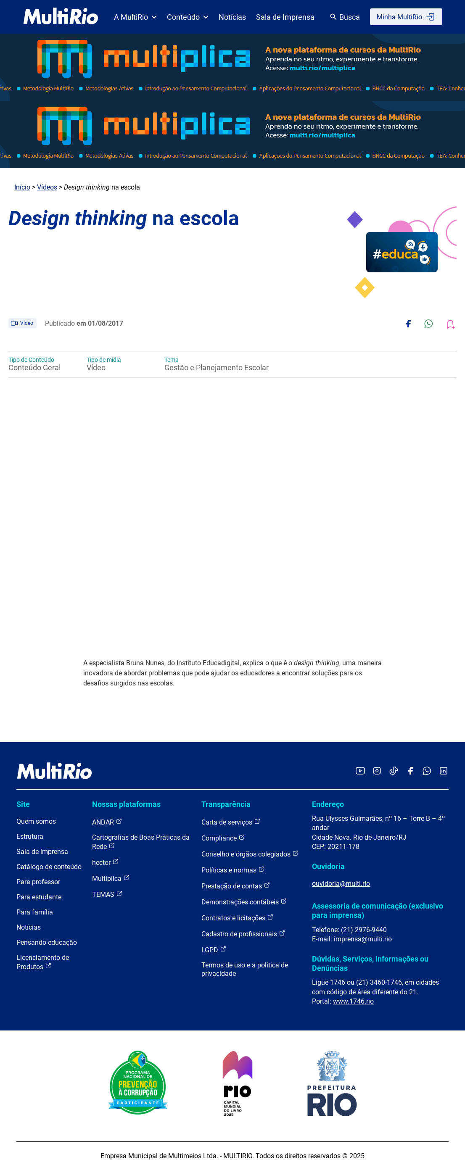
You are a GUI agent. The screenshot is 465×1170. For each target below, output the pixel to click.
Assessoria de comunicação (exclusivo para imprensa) (377, 910)
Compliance (223, 837)
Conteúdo (188, 17)
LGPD (214, 949)
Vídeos (47, 187)
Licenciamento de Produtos (42, 962)
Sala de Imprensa (285, 17)
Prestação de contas (235, 885)
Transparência (226, 804)
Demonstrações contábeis (244, 901)
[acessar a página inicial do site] (61, 17)
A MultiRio (135, 17)
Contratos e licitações (237, 917)
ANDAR (107, 821)
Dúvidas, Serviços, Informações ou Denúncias (370, 963)
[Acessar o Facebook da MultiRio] (410, 771)
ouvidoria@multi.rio (341, 884)
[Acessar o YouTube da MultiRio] (360, 771)
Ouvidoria (328, 866)
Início (22, 187)
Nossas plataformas (126, 804)
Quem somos (36, 821)
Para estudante (38, 897)
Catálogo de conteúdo (49, 867)
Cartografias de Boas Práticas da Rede (141, 842)
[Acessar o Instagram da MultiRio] (377, 771)
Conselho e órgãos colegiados (250, 853)
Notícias (232, 17)
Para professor (38, 882)
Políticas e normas (233, 869)
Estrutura (29, 837)
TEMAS (107, 894)
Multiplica (111, 878)
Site (23, 804)
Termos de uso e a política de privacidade (244, 969)
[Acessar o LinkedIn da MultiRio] (444, 771)
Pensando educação (46, 942)
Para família (34, 912)
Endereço (328, 804)
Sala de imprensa (42, 852)
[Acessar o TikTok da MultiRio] (393, 771)
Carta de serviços (231, 821)
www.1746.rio (353, 1001)
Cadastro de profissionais (243, 933)
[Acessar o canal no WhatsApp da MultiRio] (427, 771)
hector (105, 862)
